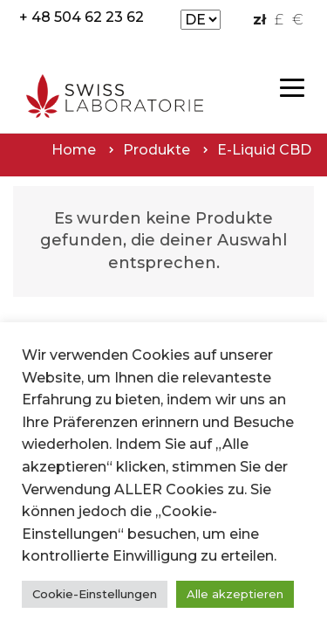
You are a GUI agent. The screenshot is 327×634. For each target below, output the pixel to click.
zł (259, 19)
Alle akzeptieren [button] (235, 594)
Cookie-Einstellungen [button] (94, 594)
